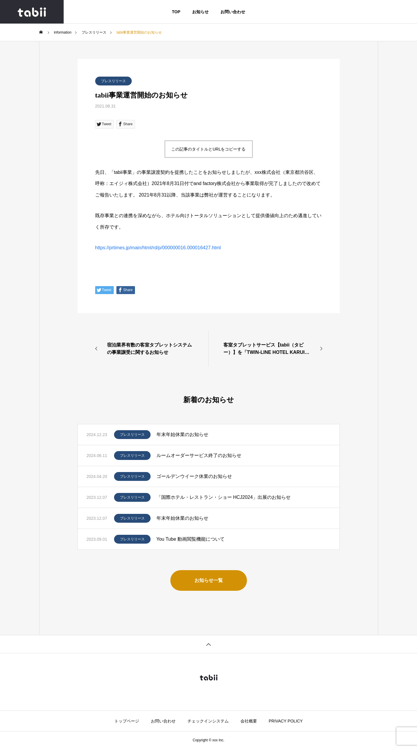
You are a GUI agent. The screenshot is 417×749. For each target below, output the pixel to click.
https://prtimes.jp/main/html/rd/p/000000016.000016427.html (158, 247)
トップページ (126, 721)
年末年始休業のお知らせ (182, 434)
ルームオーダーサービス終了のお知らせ (198, 455)
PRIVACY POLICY (286, 721)
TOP (176, 11)
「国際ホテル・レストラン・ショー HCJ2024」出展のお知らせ (223, 497)
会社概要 (248, 721)
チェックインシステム (208, 721)
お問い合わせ (232, 11)
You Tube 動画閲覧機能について (190, 539)
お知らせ (200, 11)
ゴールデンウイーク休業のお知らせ (194, 476)
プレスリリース (113, 81)
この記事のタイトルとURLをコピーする (208, 149)
